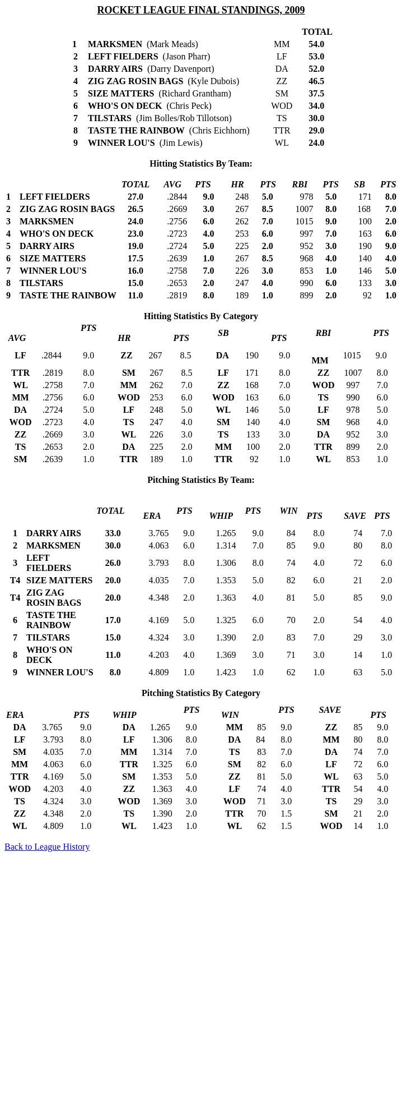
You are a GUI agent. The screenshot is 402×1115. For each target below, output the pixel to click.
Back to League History (47, 846)
